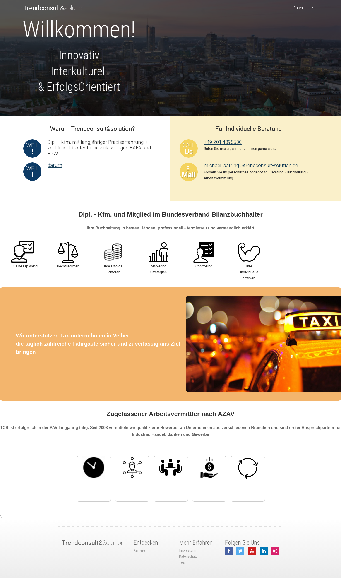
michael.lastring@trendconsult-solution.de (251, 165)
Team (183, 562)
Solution (93, 543)
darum (55, 165)
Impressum (187, 550)
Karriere (139, 550)
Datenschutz (303, 8)
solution (54, 8)
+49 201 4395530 (223, 142)
